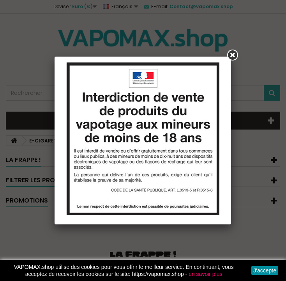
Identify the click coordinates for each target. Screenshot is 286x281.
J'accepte (264, 270)
